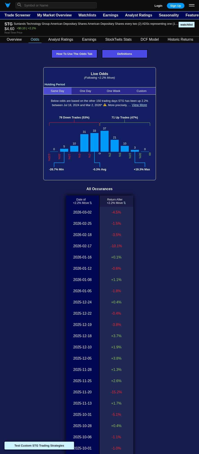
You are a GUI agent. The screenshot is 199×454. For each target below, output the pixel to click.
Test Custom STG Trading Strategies (39, 445)
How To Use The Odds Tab (74, 54)
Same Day (57, 91)
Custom (142, 91)
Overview (14, 39)
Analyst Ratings (138, 15)
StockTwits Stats (118, 39)
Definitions (124, 54)
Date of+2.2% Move (81, 201)
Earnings (110, 15)
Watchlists (87, 15)
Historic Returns (180, 39)
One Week (113, 91)
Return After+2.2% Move (115, 201)
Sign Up (175, 5)
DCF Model (150, 39)
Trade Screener (17, 15)
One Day (85, 91)
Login (158, 5)
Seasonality (169, 15)
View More (139, 105)
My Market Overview (54, 15)
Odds (35, 39)
